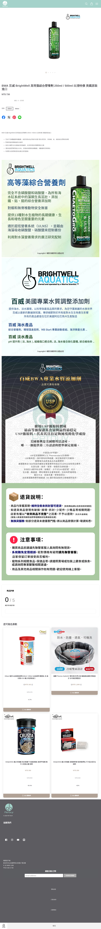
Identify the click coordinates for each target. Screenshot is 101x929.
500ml (17, 108)
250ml (10, 108)
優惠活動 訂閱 (50, 871)
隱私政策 (53, 889)
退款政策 (53, 899)
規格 (3, 108)
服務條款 (53, 909)
